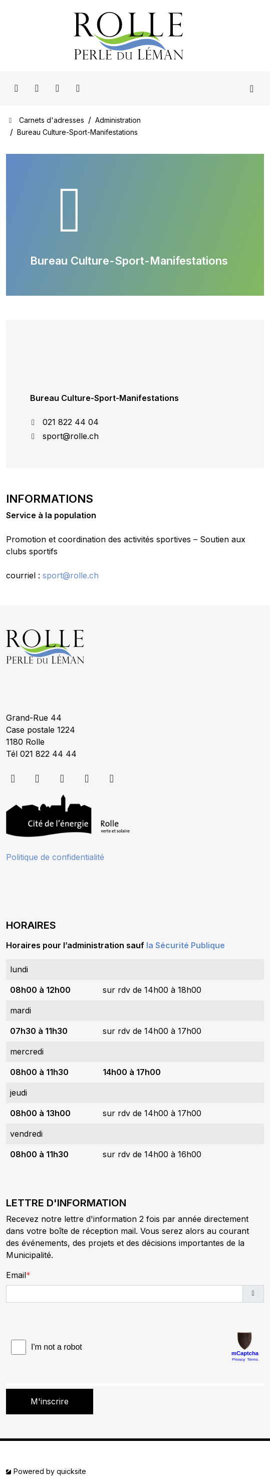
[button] (253, 1294)
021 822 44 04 (64, 422)
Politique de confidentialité (55, 857)
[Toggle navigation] (251, 89)
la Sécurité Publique (185, 945)
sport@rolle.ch (64, 436)
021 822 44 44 (48, 754)
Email (16, 1275)
